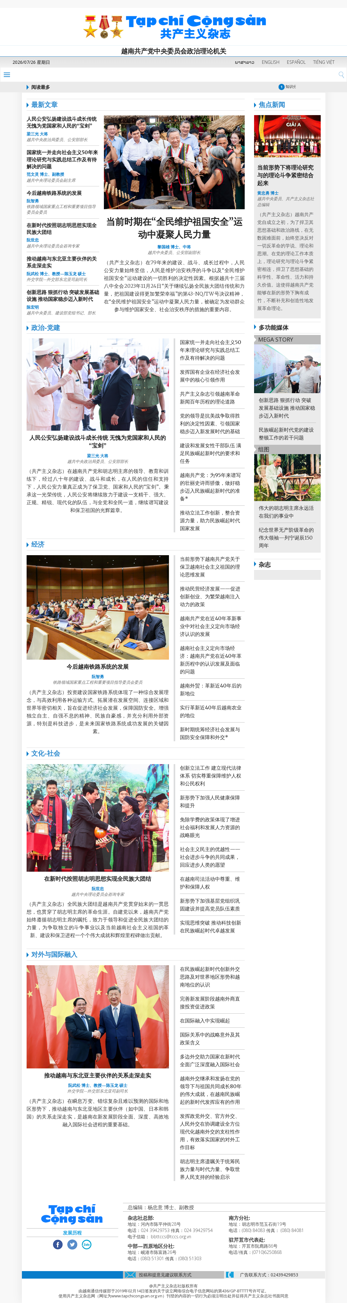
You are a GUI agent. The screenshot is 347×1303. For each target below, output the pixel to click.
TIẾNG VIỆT (323, 62)
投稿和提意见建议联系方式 (165, 1275)
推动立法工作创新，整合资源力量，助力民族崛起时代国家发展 (210, 520)
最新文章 (44, 104)
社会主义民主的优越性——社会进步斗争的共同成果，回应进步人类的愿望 (210, 857)
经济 (37, 544)
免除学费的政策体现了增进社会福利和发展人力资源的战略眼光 (210, 827)
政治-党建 (45, 327)
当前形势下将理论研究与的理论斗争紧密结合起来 (285, 175)
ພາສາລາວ (244, 62)
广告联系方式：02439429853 (269, 1275)
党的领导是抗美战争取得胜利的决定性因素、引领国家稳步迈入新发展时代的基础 (210, 423)
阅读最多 (40, 87)
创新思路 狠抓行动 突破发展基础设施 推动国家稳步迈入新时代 (287, 408)
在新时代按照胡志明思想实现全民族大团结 (97, 878)
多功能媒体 (271, 327)
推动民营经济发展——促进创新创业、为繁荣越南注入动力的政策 (210, 596)
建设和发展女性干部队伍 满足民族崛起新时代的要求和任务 (210, 453)
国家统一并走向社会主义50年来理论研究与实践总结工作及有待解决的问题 (62, 159)
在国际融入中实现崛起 (205, 1020)
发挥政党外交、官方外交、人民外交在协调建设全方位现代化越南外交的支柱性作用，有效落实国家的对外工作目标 (210, 1131)
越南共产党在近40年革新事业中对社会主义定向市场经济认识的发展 (211, 626)
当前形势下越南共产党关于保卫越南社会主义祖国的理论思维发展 (210, 567)
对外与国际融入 (54, 954)
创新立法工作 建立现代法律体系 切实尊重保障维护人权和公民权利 (210, 776)
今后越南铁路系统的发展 (54, 193)
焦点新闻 (269, 104)
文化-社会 (45, 753)
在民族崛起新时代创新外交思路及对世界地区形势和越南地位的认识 (210, 977)
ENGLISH (270, 62)
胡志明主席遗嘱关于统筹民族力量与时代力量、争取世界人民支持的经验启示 (210, 1169)
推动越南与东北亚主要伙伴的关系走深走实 (97, 1075)
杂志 (265, 564)
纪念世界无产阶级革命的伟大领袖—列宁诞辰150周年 (286, 538)
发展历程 (72, 1232)
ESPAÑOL (296, 62)
